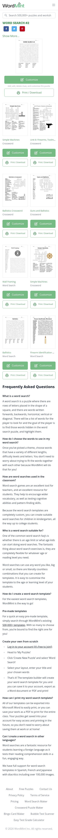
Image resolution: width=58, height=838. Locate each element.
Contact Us (46, 789)
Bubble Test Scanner (42, 814)
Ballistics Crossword (12, 210)
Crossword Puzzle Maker (29, 807)
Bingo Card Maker (14, 814)
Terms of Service (39, 795)
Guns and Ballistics (39, 210)
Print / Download (29, 93)
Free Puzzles (26, 789)
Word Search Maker (36, 801)
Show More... (10, 36)
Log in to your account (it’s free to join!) (29, 646)
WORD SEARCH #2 (15, 23)
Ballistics (6, 352)
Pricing (14, 801)
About (9, 789)
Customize (29, 80)
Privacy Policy (16, 795)
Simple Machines (10, 139)
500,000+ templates (13, 625)
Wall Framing (9, 281)
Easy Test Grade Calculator (29, 820)
